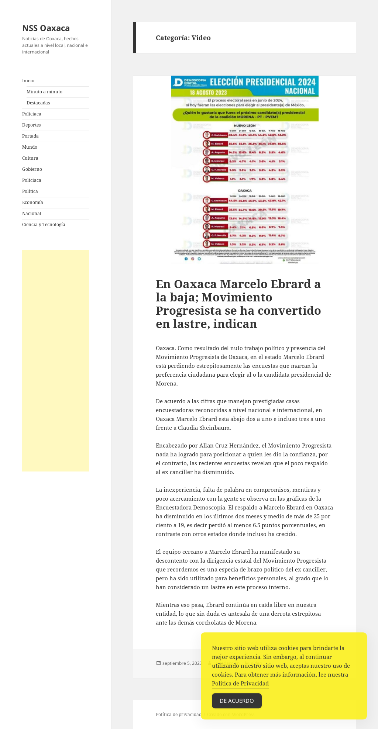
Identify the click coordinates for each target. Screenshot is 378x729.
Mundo (29, 147)
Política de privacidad (179, 714)
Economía (32, 202)
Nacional (31, 213)
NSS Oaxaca (46, 27)
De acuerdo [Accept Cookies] (237, 702)
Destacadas (38, 103)
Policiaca (31, 114)
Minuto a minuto (44, 92)
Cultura (30, 158)
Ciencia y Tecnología (43, 224)
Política (30, 191)
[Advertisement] (55, 360)
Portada (30, 136)
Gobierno (32, 169)
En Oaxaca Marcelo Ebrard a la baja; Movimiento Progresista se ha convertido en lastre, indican (238, 303)
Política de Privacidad (240, 685)
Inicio (28, 80)
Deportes (31, 125)
